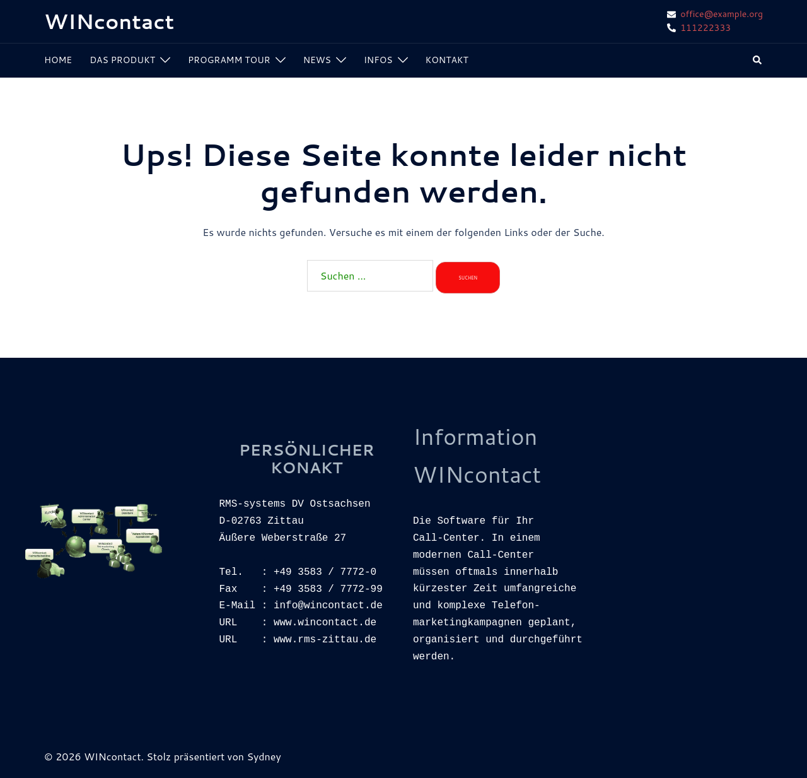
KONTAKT (447, 60)
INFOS (378, 60)
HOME (58, 60)
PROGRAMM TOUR (229, 60)
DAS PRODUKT (122, 60)
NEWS (317, 60)
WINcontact (109, 21)
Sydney (264, 756)
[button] (758, 61)
